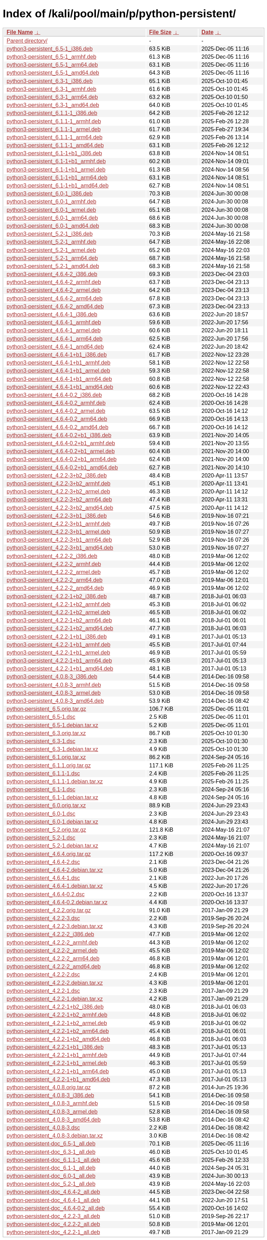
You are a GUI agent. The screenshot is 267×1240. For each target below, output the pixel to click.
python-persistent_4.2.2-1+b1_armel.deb (57, 1063)
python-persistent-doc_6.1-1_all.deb (51, 1168)
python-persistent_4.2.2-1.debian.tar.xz (55, 999)
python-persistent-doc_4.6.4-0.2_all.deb (56, 1208)
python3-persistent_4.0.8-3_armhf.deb (54, 685)
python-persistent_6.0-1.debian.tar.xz (52, 822)
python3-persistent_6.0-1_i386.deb (49, 194)
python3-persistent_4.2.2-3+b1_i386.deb (57, 516)
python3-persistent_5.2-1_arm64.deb (52, 258)
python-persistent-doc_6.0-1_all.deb (51, 1176)
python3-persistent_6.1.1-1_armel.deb (53, 129)
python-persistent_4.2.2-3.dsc (43, 918)
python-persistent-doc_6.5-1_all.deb (51, 1144)
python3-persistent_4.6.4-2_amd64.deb (55, 306)
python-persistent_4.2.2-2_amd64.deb (53, 966)
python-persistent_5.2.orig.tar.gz (46, 830)
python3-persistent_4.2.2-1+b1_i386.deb (57, 637)
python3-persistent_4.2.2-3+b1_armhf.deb (58, 524)
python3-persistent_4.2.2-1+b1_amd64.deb (60, 669)
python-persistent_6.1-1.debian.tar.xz (52, 797)
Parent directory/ (27, 41)
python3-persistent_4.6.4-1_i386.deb (52, 314)
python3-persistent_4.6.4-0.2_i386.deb (54, 395)
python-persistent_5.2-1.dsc (41, 838)
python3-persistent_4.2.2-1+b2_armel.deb (58, 612)
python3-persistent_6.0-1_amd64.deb (53, 226)
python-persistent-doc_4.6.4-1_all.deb (53, 1200)
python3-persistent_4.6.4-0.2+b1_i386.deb (59, 435)
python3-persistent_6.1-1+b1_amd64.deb (57, 186)
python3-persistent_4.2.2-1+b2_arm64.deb (59, 620)
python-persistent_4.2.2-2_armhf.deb (52, 943)
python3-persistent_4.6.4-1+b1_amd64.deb (60, 387)
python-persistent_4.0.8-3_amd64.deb (53, 1120)
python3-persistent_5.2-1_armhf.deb (51, 242)
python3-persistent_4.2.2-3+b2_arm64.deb (59, 499)
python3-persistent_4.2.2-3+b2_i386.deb (57, 475)
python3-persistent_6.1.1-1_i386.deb (52, 113)
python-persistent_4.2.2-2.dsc (43, 974)
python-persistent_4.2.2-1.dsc (43, 991)
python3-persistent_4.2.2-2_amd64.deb (55, 588)
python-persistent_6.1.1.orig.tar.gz (49, 765)
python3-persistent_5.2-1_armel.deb (51, 250)
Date (207, 32)
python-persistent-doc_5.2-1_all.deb (51, 1184)
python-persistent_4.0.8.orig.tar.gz (49, 1087)
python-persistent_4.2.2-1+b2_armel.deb (57, 1023)
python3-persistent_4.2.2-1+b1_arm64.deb (59, 661)
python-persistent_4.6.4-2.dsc (43, 862)
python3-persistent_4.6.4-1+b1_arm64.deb (59, 379)
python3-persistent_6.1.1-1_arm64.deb (55, 137)
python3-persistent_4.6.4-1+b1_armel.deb (58, 371)
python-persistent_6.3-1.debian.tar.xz (52, 749)
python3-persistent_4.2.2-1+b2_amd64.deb (60, 628)
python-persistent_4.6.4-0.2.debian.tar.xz (57, 902)
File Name (20, 32)
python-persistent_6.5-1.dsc (41, 717)
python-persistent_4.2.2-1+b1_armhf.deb (57, 1055)
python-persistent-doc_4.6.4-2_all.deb (53, 1192)
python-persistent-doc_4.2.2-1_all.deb (53, 1232)
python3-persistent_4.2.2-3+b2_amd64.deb (60, 508)
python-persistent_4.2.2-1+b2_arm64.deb (58, 1031)
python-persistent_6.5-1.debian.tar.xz (52, 725)
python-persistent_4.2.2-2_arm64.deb (53, 959)
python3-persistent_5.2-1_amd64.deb (53, 266)
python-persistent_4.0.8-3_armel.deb (52, 1112)
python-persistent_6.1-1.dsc (41, 789)
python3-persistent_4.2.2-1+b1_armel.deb (58, 653)
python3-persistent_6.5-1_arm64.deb (52, 65)
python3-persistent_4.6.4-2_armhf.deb (54, 282)
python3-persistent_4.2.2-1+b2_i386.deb (57, 596)
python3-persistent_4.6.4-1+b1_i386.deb (57, 355)
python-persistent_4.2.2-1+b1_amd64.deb (58, 1079)
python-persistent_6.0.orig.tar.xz (46, 805)
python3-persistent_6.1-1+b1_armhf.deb (56, 161)
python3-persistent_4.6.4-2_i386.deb (52, 274)
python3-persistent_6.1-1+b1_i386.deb (54, 153)
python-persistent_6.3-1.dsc (41, 741)
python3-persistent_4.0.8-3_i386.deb (52, 677)
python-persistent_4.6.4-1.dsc (43, 878)
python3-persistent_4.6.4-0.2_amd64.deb (57, 427)
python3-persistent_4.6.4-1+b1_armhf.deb (58, 363)
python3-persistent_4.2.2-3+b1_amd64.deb (60, 548)
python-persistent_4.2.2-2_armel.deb (52, 951)
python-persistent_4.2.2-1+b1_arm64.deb (58, 1071)
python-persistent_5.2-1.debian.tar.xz (52, 846)
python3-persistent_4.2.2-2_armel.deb (53, 572)
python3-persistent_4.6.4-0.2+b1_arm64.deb (61, 459)
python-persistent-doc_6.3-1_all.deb (51, 1152)
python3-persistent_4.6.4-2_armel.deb (53, 290)
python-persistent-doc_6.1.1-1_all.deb (53, 1160)
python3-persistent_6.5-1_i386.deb (49, 49)
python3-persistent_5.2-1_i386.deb (49, 234)
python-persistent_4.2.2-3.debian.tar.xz (55, 926)
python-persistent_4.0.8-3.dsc (43, 1128)
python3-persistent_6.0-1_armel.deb (51, 210)
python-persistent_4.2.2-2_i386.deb (50, 934)
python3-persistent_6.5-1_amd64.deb (53, 73)
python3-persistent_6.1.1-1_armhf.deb (54, 121)
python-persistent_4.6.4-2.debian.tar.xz (55, 870)
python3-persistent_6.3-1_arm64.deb (52, 97)
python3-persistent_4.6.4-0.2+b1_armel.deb (61, 451)
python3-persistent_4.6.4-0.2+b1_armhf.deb (61, 443)
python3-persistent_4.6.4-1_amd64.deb (55, 347)
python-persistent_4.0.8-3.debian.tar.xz (55, 1136)
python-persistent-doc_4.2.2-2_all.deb (53, 1224)
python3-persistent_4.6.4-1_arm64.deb (55, 339)
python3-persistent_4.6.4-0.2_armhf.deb (56, 403)
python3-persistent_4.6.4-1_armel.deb (53, 330)
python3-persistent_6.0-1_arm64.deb (52, 218)
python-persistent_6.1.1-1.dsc (43, 773)
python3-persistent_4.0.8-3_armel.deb (53, 693)
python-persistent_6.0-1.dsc (41, 814)
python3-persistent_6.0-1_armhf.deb (51, 202)
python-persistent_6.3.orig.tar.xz (46, 733)
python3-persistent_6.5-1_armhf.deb (51, 57)
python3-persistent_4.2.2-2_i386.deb (52, 556)
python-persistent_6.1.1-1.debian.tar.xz (55, 781)
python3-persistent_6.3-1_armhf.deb (51, 89)
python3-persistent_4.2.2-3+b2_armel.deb (58, 491)
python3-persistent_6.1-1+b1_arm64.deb (57, 178)
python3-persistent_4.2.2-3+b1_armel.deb (58, 532)
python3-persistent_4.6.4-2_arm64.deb (55, 298)
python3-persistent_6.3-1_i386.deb (49, 81)
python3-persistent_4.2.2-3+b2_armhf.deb (58, 483)
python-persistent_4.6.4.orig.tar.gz (49, 854)
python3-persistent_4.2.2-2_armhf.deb (54, 564)
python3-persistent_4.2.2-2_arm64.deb (55, 580)
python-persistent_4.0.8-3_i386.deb (50, 1095)
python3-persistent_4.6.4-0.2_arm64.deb (57, 419)
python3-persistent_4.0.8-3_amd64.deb (55, 701)
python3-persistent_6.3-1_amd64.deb (53, 105)
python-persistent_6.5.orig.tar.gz (46, 709)
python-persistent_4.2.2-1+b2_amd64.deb (58, 1039)
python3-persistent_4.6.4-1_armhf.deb (54, 322)
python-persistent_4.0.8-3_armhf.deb (52, 1103)
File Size (160, 32)
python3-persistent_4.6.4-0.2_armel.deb (56, 411)
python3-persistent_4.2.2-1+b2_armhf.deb (58, 604)
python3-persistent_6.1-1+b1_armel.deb (56, 170)
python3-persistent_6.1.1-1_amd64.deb (55, 145)
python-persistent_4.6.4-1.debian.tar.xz (55, 886)
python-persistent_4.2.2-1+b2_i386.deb (55, 1007)
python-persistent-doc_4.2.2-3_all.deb (53, 1216)
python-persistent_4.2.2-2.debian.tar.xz (55, 983)
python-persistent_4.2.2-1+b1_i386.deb (55, 1047)
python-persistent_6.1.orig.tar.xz (46, 757)
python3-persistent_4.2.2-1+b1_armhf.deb (58, 645)
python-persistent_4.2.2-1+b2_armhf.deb (57, 1015)
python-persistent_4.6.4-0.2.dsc (45, 894)
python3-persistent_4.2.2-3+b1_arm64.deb (59, 540)
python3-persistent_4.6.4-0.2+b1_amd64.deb (62, 468)
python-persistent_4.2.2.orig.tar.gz (49, 910)
